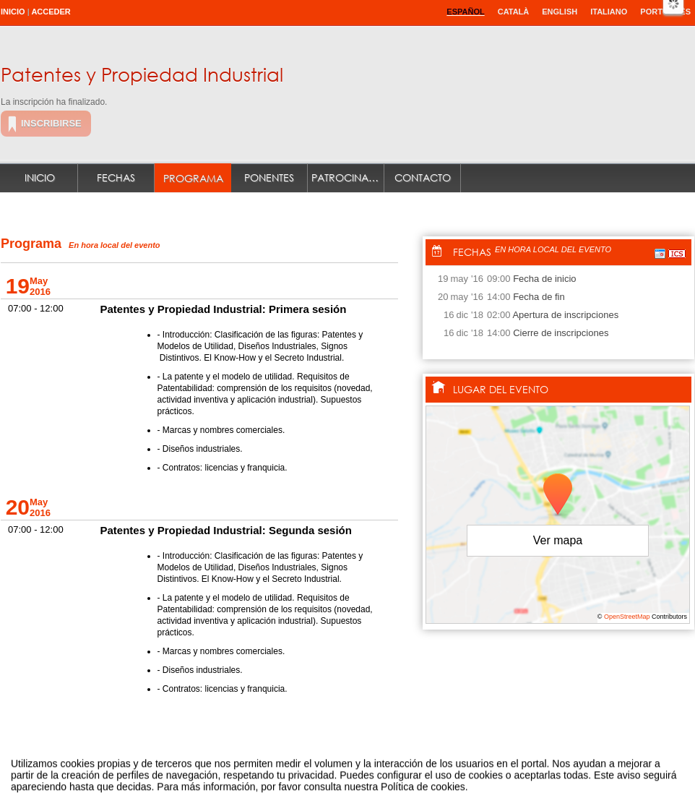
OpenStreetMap (627, 616)
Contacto (422, 177)
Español (465, 11)
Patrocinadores (347, 177)
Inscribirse (51, 123)
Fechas (116, 177)
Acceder (50, 11)
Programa (193, 178)
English (559, 11)
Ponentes (269, 177)
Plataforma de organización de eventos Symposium (355, 772)
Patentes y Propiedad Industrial (142, 73)
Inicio (13, 11)
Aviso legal (204, 772)
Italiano (608, 11)
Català (514, 11)
